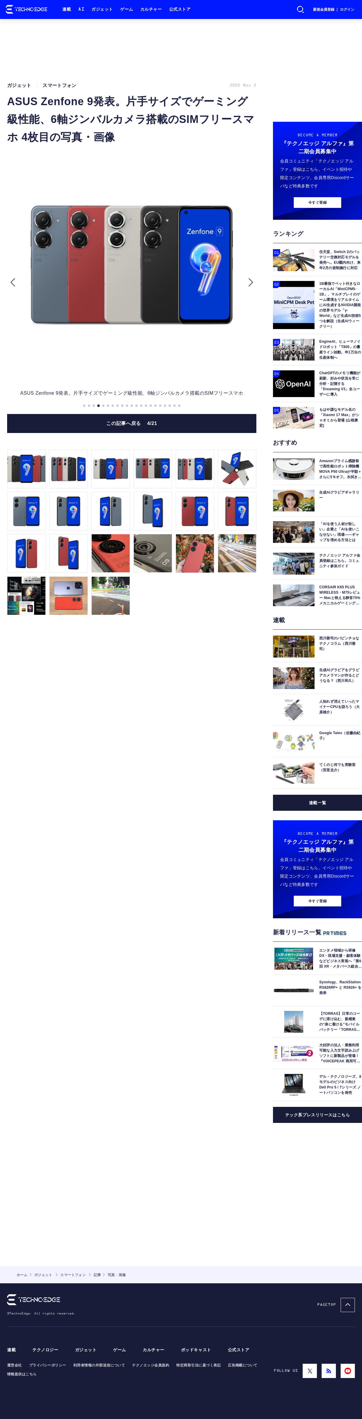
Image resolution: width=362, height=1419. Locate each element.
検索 (300, 9)
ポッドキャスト (196, 1350)
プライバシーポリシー (47, 1365)
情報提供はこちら (22, 1374)
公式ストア (180, 9)
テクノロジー (45, 1350)
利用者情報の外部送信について (99, 1365)
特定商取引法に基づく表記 (198, 1365)
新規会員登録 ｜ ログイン (333, 9)
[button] (12, 282)
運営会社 (14, 1365)
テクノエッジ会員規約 (150, 1365)
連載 (66, 9)
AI (81, 9)
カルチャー (151, 9)
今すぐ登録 (317, 202)
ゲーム (126, 9)
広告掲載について (243, 1365)
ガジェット (102, 9)
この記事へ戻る (131, 423)
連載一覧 (317, 802)
